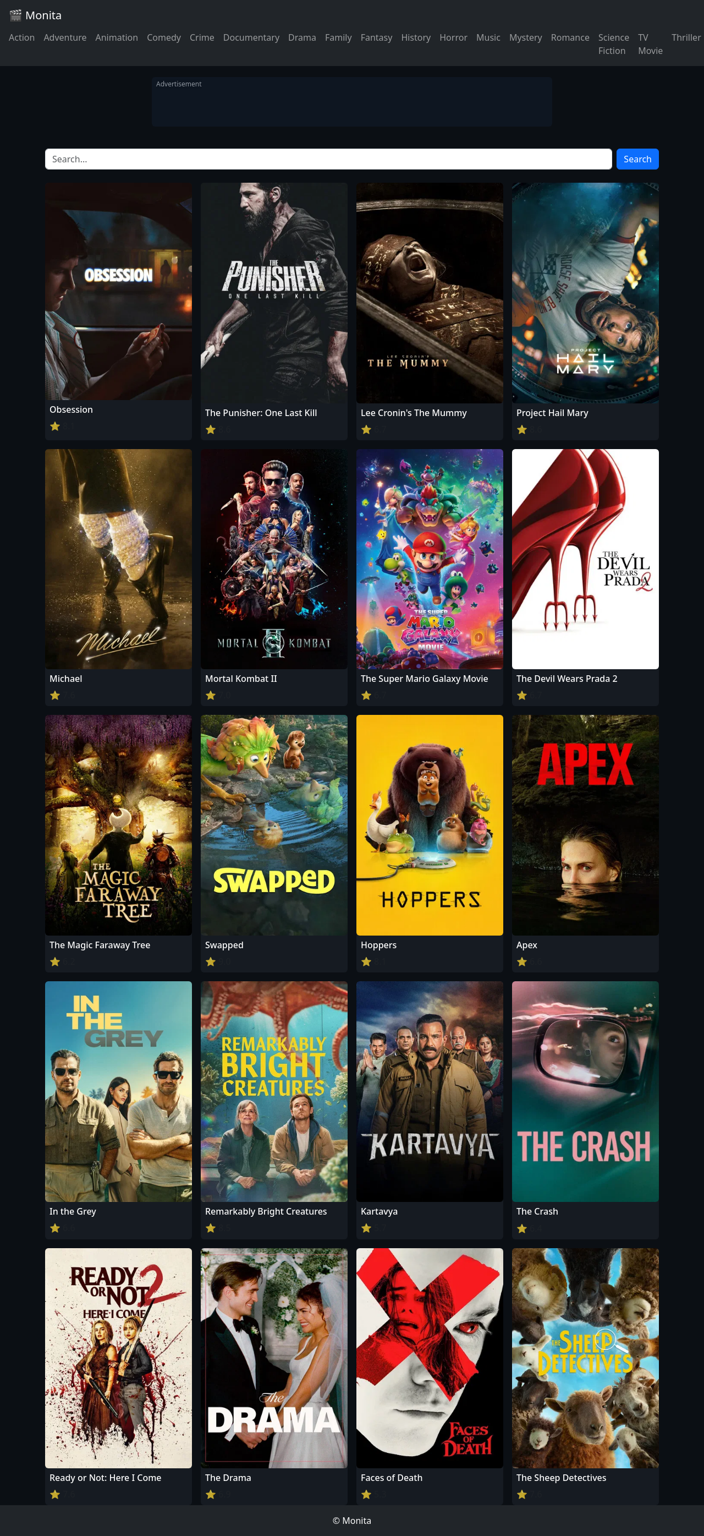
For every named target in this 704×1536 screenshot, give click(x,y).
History (416, 37)
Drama (302, 37)
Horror (453, 37)
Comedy (164, 37)
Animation (116, 37)
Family (338, 37)
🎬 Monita (35, 15)
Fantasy (377, 37)
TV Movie (650, 44)
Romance (570, 37)
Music (488, 37)
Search (638, 159)
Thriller (686, 37)
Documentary (251, 37)
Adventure (64, 37)
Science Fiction (613, 44)
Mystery (525, 37)
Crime (202, 37)
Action (22, 37)
